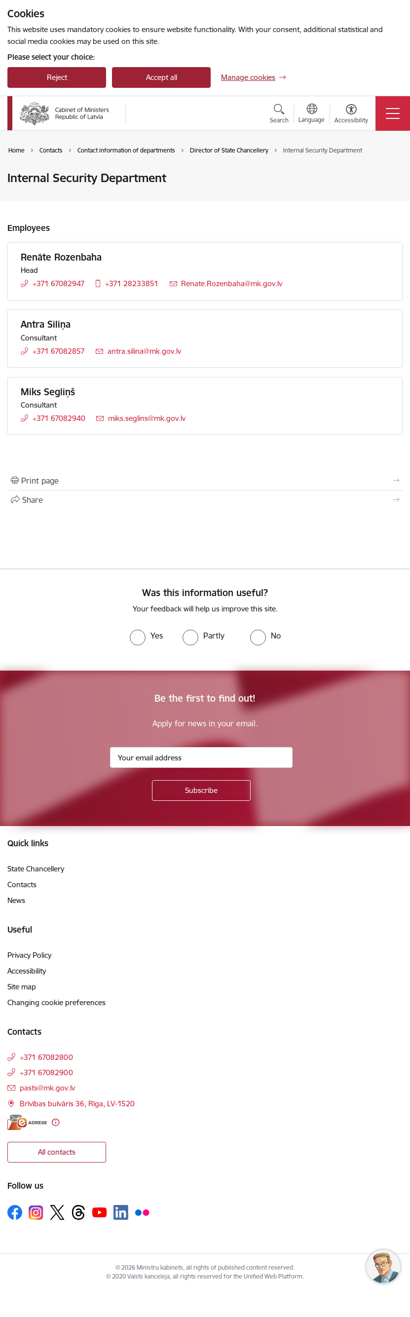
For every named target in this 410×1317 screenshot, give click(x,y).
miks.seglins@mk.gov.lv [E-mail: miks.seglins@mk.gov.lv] (147, 418)
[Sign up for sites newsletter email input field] (201, 757)
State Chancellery (35, 868)
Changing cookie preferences (56, 1002)
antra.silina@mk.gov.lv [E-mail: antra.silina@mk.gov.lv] (144, 351)
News (16, 900)
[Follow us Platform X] (57, 1212)
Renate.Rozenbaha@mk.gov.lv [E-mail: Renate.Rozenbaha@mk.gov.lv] (231, 283)
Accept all (161, 77)
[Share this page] (205, 499)
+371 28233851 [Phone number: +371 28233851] (131, 283)
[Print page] (205, 480)
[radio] (146, 635)
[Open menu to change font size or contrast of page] (351, 115)
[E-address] (27, 1122)
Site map (21, 986)
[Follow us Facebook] (14, 1212)
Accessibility (26, 971)
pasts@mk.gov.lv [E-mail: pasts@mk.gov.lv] (47, 1087)
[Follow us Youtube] (99, 1212)
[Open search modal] (279, 115)
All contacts (56, 1152)
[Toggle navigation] (392, 113)
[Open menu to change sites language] (312, 114)
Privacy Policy (29, 955)
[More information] (55, 1122)
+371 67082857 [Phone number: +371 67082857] (59, 351)
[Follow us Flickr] (142, 1212)
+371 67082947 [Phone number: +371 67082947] (59, 283)
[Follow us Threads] (78, 1212)
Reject (57, 77)
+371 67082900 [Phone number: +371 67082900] (46, 1072)
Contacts (22, 884)
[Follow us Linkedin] (120, 1212)
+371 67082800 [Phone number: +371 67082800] (46, 1057)
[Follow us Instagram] (36, 1212)
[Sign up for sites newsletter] (201, 790)
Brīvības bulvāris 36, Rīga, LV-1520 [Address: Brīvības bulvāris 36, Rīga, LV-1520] (77, 1103)
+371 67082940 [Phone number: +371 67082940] (59, 418)
